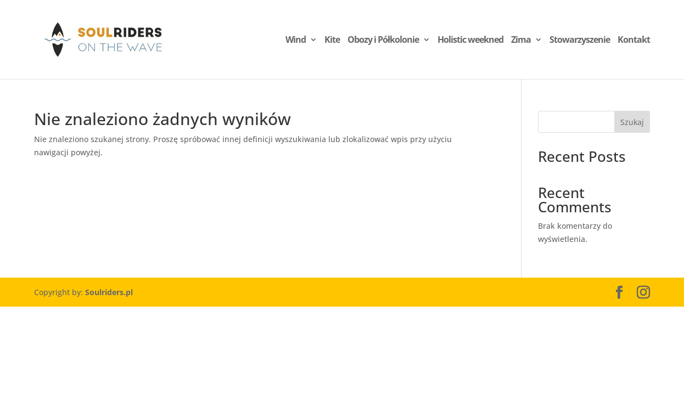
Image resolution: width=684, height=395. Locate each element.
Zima (521, 41)
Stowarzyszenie (580, 41)
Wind (295, 41)
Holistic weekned (470, 41)
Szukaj (632, 122)
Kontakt (634, 41)
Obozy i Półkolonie (383, 41)
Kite (332, 41)
